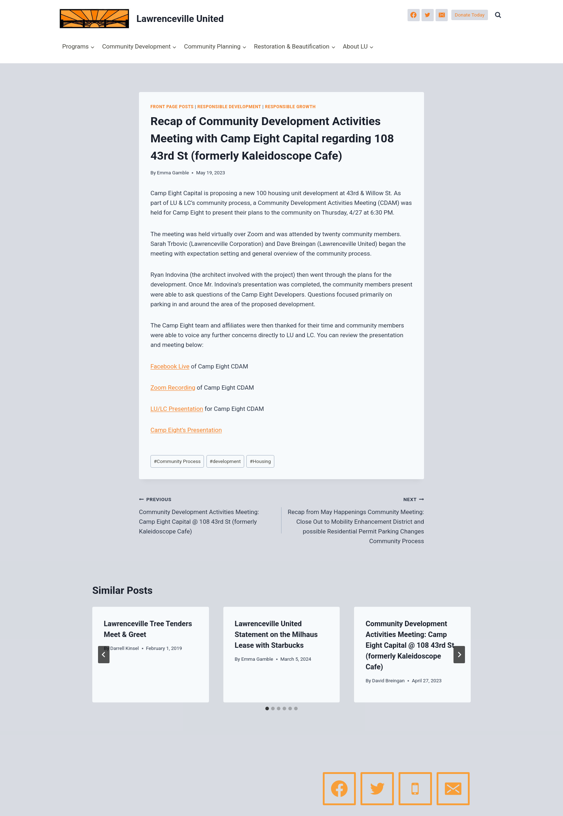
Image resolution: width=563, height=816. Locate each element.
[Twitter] (428, 15)
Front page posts (172, 106)
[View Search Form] (498, 15)
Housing (260, 461)
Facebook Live (169, 366)
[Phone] (415, 788)
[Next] (459, 654)
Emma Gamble (173, 172)
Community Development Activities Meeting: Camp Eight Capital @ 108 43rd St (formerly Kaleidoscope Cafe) (207, 514)
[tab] (267, 708)
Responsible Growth (290, 106)
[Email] (442, 15)
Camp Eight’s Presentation (186, 430)
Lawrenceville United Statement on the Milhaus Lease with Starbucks (276, 634)
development (225, 461)
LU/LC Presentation (176, 408)
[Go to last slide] (104, 654)
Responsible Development (229, 106)
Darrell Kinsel (124, 648)
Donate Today (470, 15)
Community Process (177, 461)
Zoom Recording (172, 387)
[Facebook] (414, 15)
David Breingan (388, 680)
